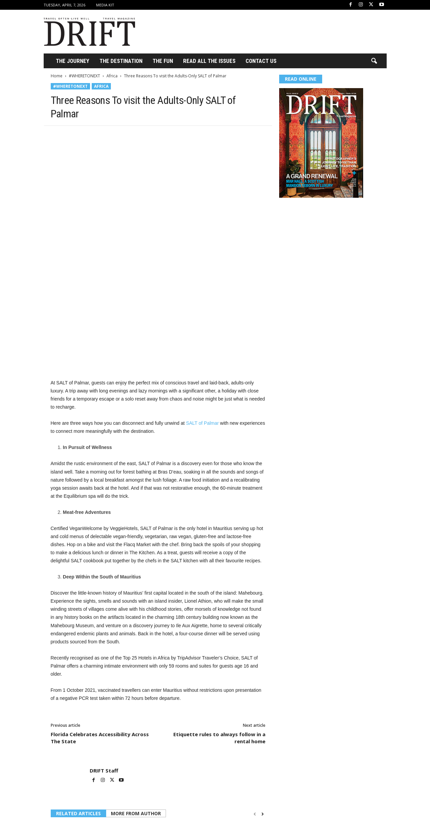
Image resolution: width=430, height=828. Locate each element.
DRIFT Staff (104, 698)
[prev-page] (255, 742)
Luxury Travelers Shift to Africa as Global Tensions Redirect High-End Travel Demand (84, 813)
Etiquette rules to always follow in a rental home (219, 666)
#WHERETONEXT (84, 76)
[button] (374, 61)
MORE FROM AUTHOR (136, 742)
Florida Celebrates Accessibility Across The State (100, 666)
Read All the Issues (209, 61)
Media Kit (105, 4)
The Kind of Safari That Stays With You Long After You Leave (157, 810)
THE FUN (163, 61)
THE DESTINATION (120, 61)
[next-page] (262, 742)
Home (56, 76)
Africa (112, 76)
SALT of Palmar (202, 351)
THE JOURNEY (72, 61)
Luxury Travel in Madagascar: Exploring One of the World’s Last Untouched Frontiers (230, 813)
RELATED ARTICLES (78, 742)
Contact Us (261, 61)
